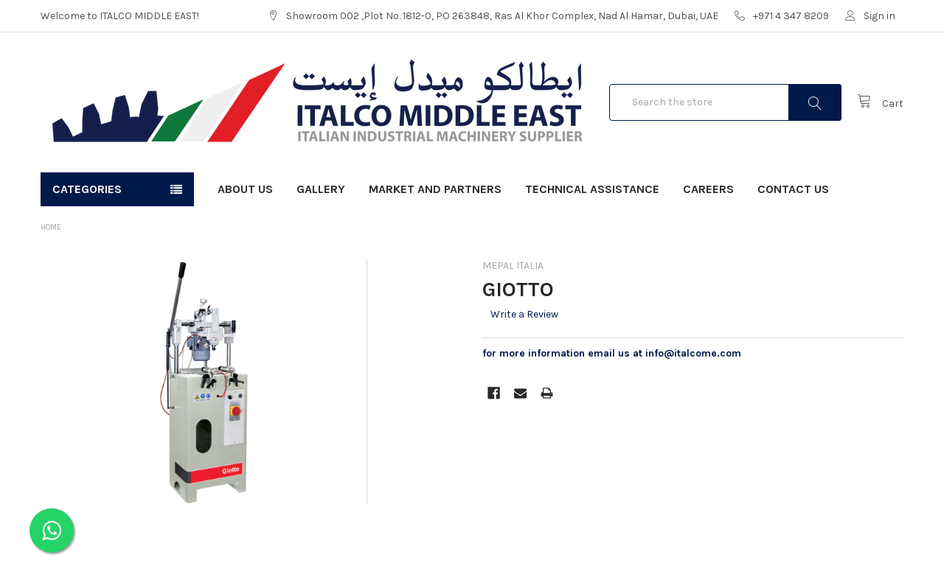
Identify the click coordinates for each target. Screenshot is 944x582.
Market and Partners (435, 189)
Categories (87, 189)
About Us (245, 189)
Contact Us (793, 189)
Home (51, 227)
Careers (708, 189)
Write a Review (524, 314)
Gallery (320, 189)
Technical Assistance (592, 189)
